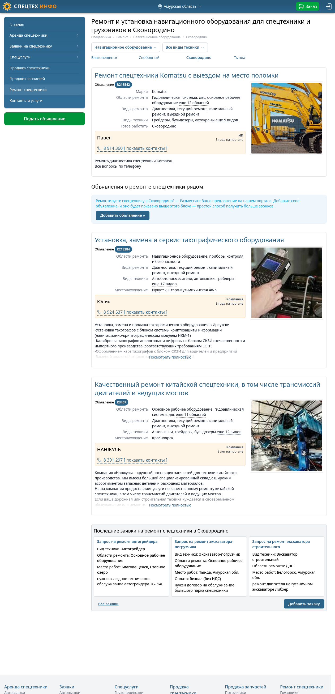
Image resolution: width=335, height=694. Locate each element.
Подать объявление (44, 119)
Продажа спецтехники (30, 67)
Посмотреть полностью (170, 357)
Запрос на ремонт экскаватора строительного (281, 544)
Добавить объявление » (122, 215)
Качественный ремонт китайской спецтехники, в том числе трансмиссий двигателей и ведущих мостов (207, 388)
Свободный (149, 57)
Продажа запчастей (27, 78)
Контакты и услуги (26, 100)
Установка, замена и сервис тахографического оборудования (189, 239)
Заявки (66, 687)
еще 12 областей (194, 102)
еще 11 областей (191, 414)
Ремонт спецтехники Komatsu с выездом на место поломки (187, 75)
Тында (239, 57)
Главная (17, 24)
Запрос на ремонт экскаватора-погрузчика (204, 544)
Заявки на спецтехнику (45, 46)
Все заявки (108, 603)
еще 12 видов (229, 431)
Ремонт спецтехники (28, 89)
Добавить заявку (304, 603)
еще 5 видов (227, 119)
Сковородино (199, 57)
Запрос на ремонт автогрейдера (127, 541)
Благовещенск (104, 57)
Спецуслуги (45, 56)
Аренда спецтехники (45, 35)
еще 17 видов (164, 283)
